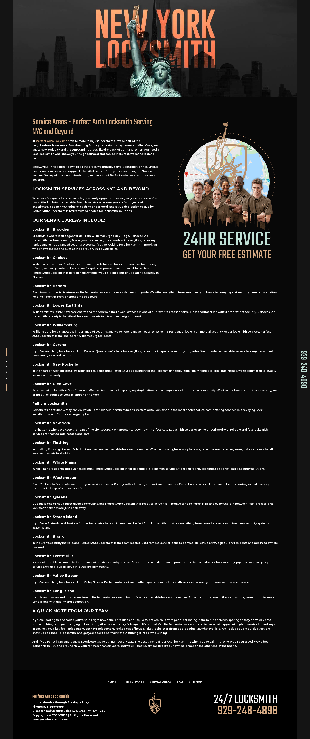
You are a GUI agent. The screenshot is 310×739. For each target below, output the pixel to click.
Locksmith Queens (49, 497)
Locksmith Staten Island (54, 517)
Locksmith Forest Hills (52, 556)
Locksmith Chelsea (50, 258)
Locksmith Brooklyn (50, 229)
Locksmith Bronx (48, 536)
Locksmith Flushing (50, 443)
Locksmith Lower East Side (57, 305)
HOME (111, 681)
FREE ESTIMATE (133, 681)
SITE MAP (195, 681)
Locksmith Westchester (54, 478)
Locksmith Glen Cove (52, 384)
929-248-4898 (303, 369)
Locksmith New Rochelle (55, 364)
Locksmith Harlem (49, 286)
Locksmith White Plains (54, 462)
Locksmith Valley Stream (55, 576)
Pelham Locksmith (49, 403)
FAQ (180, 681)
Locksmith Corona (49, 345)
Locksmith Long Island (53, 591)
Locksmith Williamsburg (55, 325)
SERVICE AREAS (160, 681)
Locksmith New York (51, 423)
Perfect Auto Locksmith (52, 141)
